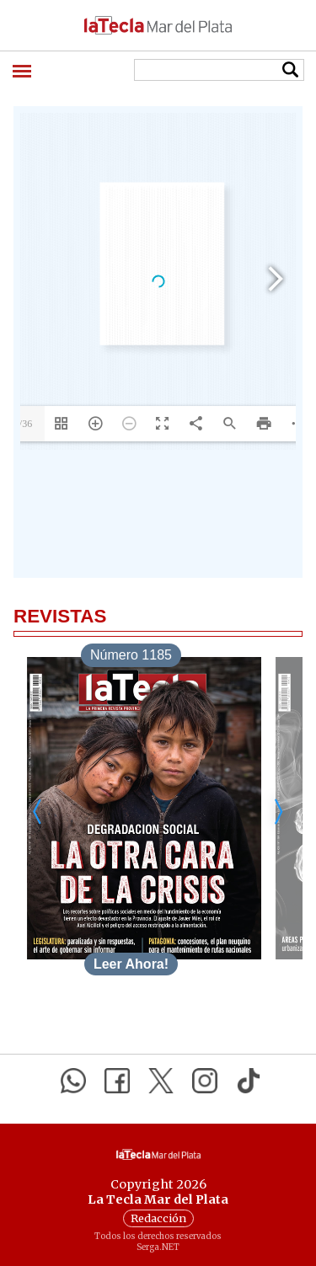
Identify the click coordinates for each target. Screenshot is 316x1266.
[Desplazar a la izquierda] (38, 812)
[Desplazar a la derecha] (278, 812)
